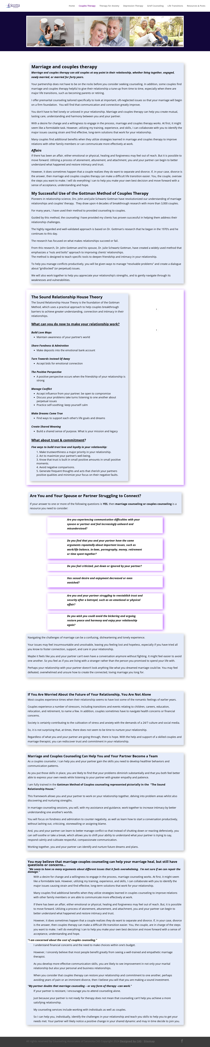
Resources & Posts (196, 6)
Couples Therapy (87, 6)
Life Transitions (175, 6)
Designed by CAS (130, 1041)
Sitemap (149, 1041)
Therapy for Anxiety (109, 6)
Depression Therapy (133, 6)
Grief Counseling (155, 6)
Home (72, 6)
